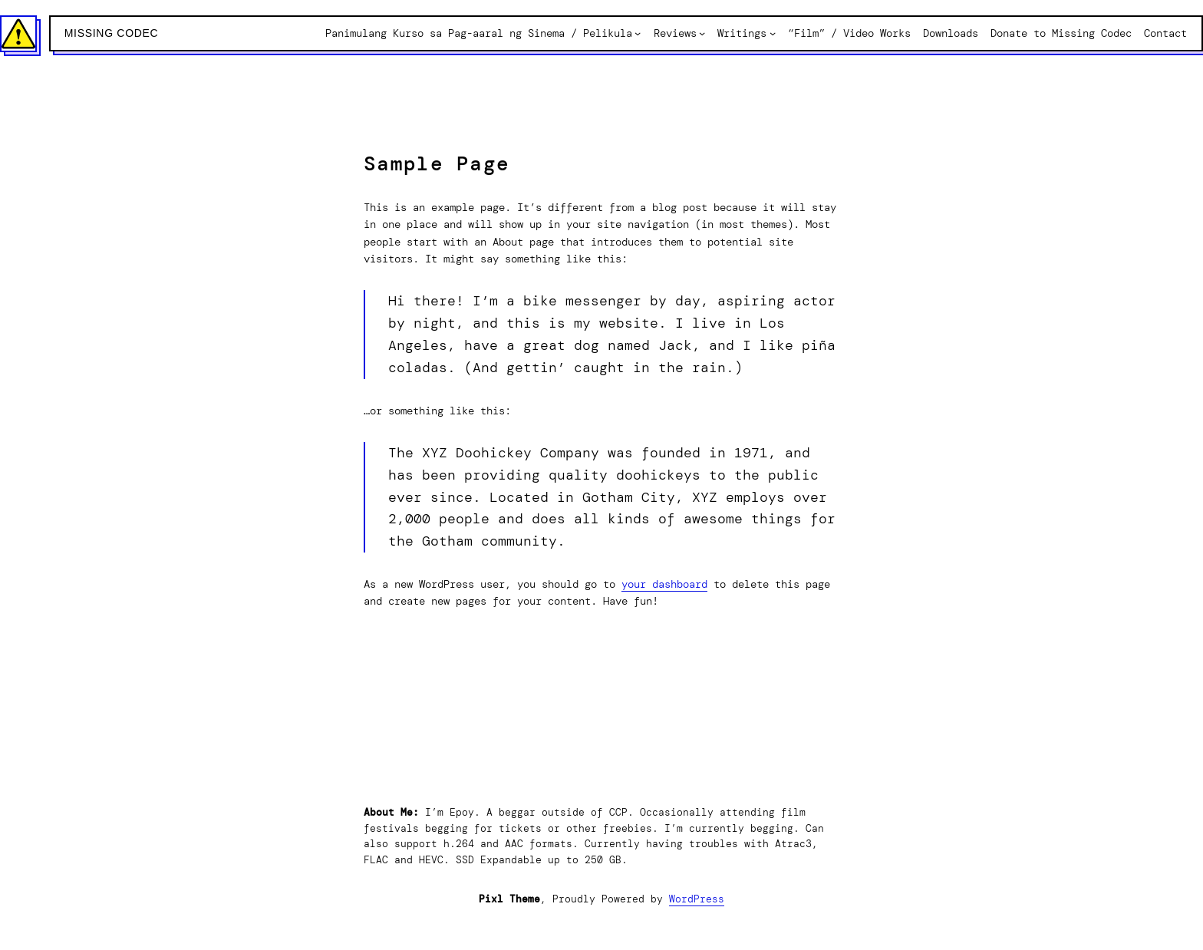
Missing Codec (111, 33)
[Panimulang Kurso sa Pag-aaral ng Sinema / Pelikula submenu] (637, 33)
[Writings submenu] (773, 33)
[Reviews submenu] (702, 33)
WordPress (696, 898)
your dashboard (664, 584)
